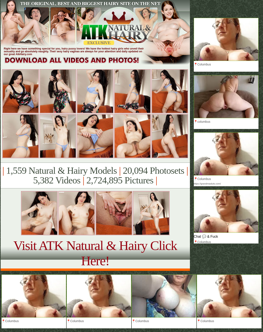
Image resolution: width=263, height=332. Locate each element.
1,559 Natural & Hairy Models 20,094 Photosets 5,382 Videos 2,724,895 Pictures (95, 175)
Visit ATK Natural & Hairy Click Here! (95, 253)
